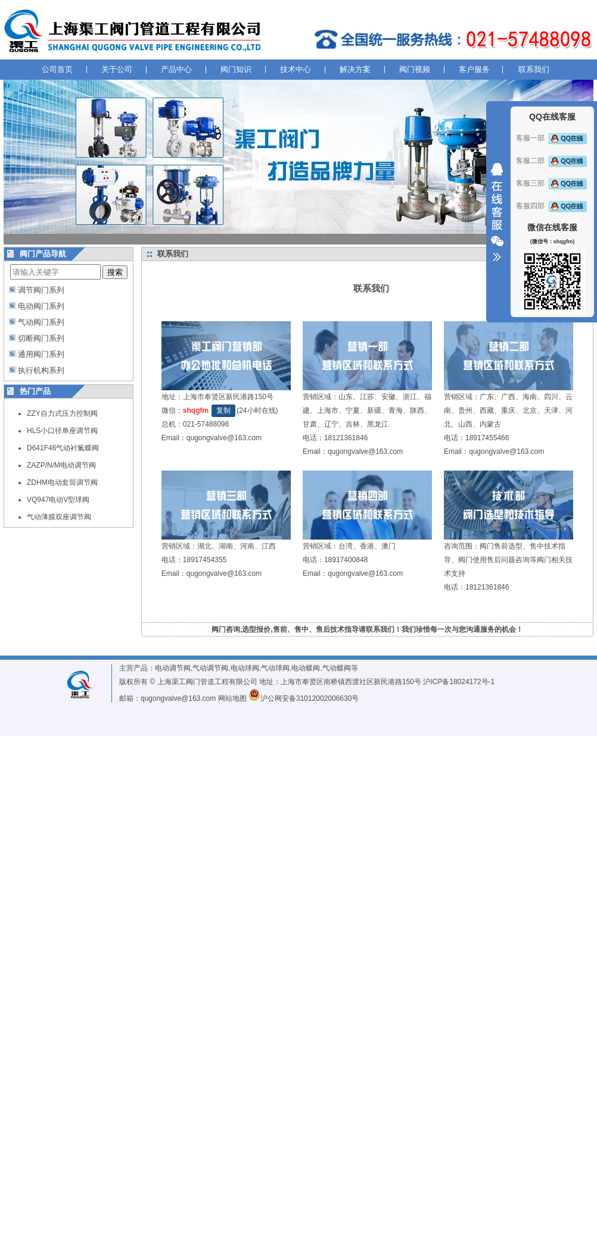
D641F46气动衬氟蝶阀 (63, 448)
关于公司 (116, 69)
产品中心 (176, 69)
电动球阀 (245, 668)
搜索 (115, 272)
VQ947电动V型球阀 (58, 500)
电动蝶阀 (305, 668)
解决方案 (355, 69)
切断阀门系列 (41, 338)
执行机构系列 (41, 370)
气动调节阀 (210, 668)
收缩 (497, 212)
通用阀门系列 (41, 354)
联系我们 (533, 69)
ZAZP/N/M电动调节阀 (61, 465)
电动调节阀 (173, 668)
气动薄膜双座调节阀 (59, 517)
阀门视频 (414, 69)
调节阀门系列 (41, 290)
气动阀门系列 (41, 322)
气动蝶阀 (336, 668)
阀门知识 (235, 69)
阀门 (487, 546)
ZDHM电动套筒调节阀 (62, 482)
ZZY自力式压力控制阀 (62, 413)
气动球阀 (275, 668)
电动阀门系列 (41, 306)
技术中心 (295, 69)
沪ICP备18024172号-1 (459, 682)
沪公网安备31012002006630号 (303, 698)
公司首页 (57, 69)
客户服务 (474, 69)
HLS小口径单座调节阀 (62, 431)
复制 (223, 410)
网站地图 (232, 698)
